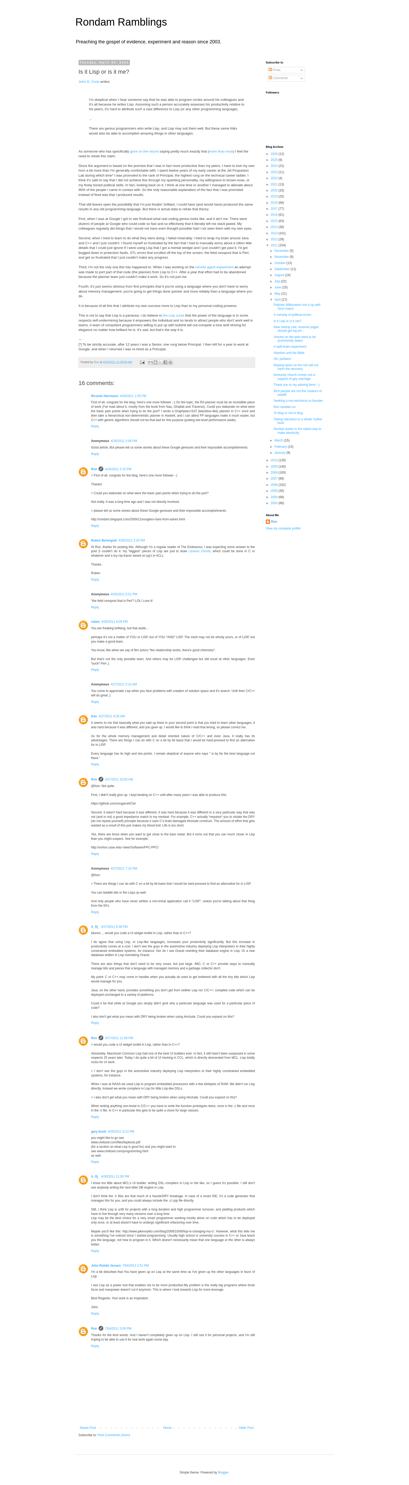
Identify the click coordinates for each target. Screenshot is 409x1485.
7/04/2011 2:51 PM (135, 1265)
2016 (275, 215)
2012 (275, 239)
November (282, 257)
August (279, 275)
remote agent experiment (214, 267)
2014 (275, 227)
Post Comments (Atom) (114, 1435)
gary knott (98, 1131)
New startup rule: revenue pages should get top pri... (296, 329)
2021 (275, 184)
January (280, 453)
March (279, 440)
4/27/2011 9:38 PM (114, 927)
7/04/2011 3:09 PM (118, 1328)
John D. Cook (89, 82)
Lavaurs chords (199, 551)
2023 (275, 172)
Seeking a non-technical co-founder (298, 401)
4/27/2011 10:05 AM (119, 779)
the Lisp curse (173, 315)
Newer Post (88, 1428)
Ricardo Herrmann (104, 396)
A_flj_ (95, 927)
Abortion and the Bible (289, 353)
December (282, 251)
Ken (94, 716)
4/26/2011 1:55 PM (133, 396)
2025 (275, 160)
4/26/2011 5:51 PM (124, 594)
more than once (221, 151)
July (277, 281)
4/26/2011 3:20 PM (131, 540)
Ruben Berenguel (104, 540)
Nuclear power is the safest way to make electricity (297, 430)
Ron (94, 469)
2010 (275, 460)
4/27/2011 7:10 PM (124, 868)
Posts (274, 70)
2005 (275, 491)
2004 (275, 497)
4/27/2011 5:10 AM (124, 684)
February (281, 447)
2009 (275, 466)
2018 (275, 203)
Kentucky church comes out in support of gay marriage (294, 376)
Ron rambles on (285, 407)
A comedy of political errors (292, 315)
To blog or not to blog (288, 413)
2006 (275, 485)
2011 (275, 245)
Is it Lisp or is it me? (287, 321)
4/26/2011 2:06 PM (124, 441)
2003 (275, 503)
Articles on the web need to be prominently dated (295, 338)
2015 (275, 221)
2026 (275, 154)
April (277, 299)
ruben (95, 622)
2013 (275, 233)
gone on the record (144, 151)
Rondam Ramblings (121, 22)
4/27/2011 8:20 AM (112, 716)
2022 (275, 178)
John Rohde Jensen (106, 1265)
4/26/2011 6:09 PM (114, 622)
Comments (278, 78)
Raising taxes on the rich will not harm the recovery (296, 367)
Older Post (246, 1428)
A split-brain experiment (290, 346)
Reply (95, 426)
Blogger (223, 1472)
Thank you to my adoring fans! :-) (297, 385)
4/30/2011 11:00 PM (115, 1176)
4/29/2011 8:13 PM (121, 1131)
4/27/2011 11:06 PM (119, 1038)
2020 (275, 190)
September (282, 269)
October (280, 263)
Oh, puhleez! (282, 359)
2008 (275, 472)
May (277, 293)
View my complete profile (283, 528)
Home (167, 1428)
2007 (275, 478)
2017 (275, 209)
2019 (275, 196)
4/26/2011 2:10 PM (118, 469)
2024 (275, 166)
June (278, 287)
